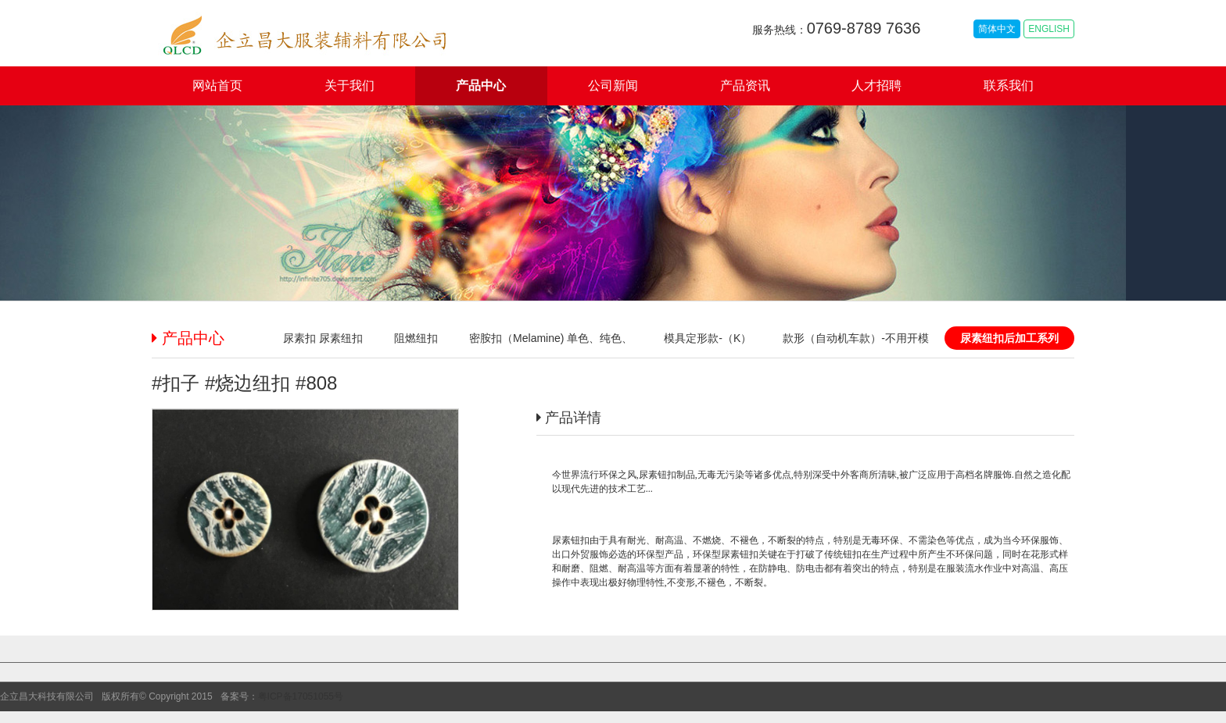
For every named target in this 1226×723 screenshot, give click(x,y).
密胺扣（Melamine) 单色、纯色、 (551, 338)
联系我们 (1009, 85)
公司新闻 (613, 85)
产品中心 (481, 85)
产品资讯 (745, 85)
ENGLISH (1049, 28)
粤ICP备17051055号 (300, 696)
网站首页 (217, 85)
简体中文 (997, 28)
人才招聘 (876, 85)
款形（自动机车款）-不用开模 (856, 338)
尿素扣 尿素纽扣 (323, 338)
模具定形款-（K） (707, 338)
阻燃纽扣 (416, 338)
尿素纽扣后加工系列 (1009, 338)
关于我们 (349, 85)
